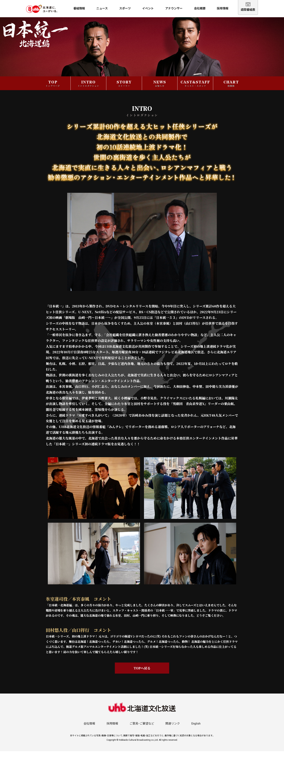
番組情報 (79, 8)
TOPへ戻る (142, 675)
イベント (148, 8)
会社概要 (200, 8)
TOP (53, 91)
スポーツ (125, 8)
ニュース (102, 8)
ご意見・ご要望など (142, 731)
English (196, 731)
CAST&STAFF (195, 91)
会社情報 (89, 731)
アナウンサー (174, 8)
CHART (231, 91)
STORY (124, 91)
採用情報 (222, 8)
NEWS (159, 91)
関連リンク (172, 731)
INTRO (88, 91)
